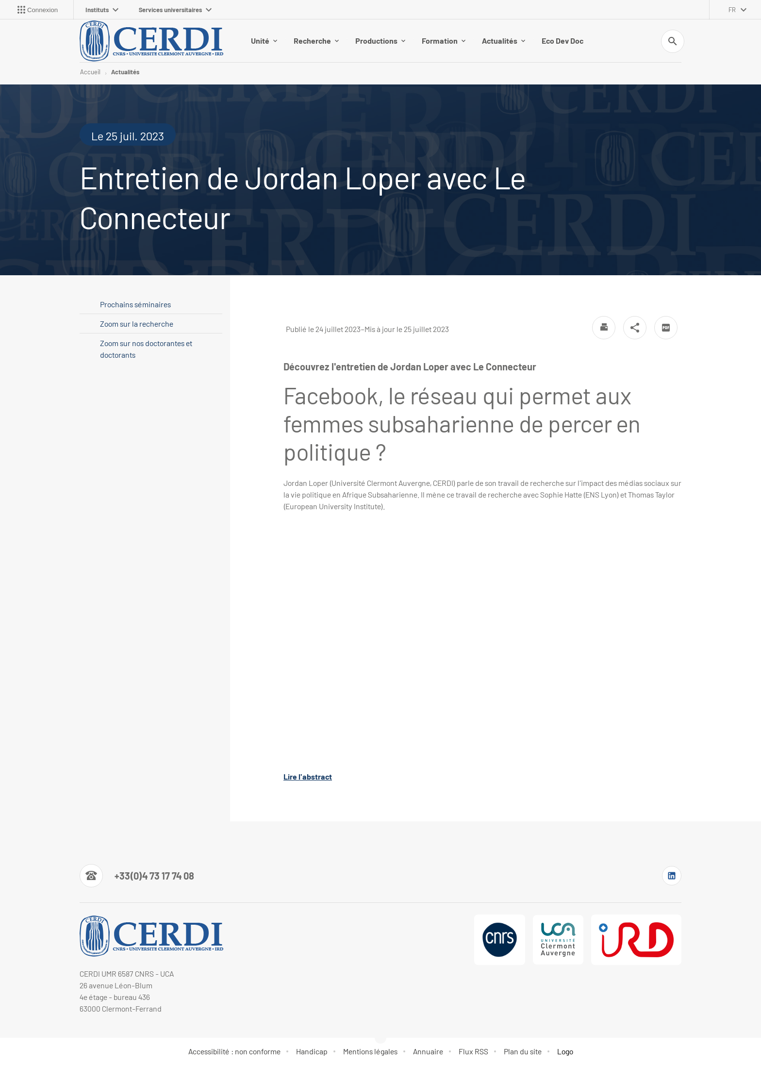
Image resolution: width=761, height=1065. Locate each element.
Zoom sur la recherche (136, 323)
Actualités (503, 40)
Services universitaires (175, 10)
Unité (264, 40)
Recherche (316, 40)
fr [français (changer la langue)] (732, 10)
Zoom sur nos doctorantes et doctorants (146, 348)
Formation (443, 40)
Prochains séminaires (135, 304)
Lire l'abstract (307, 776)
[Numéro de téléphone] (137, 875)
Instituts (101, 10)
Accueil (90, 72)
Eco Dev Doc (562, 40)
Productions (380, 40)
